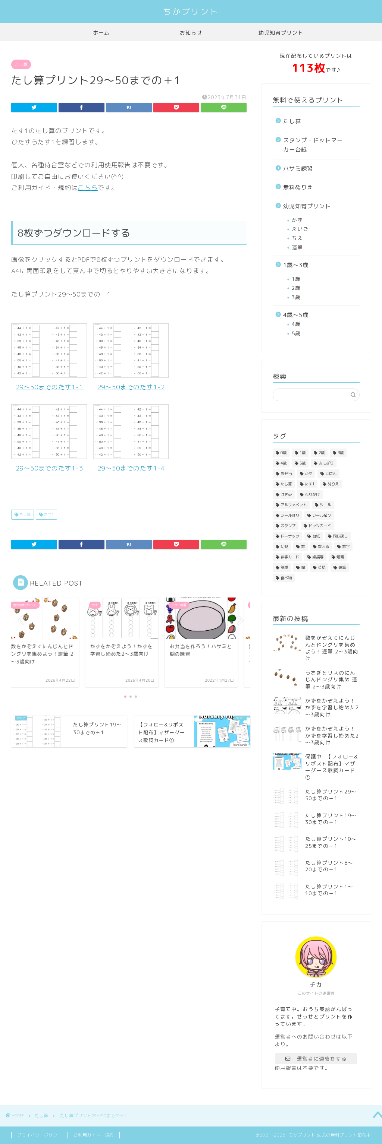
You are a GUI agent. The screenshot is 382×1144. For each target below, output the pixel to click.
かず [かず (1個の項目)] (308, 473)
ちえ (297, 237)
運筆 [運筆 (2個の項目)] (342, 567)
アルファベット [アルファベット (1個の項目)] (294, 504)
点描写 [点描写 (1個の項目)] (317, 557)
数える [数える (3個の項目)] (323, 546)
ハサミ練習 (298, 168)
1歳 (296, 278)
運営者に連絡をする (316, 1058)
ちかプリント (191, 11)
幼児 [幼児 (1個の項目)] (284, 546)
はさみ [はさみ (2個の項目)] (286, 494)
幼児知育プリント (281, 32)
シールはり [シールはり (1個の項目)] (290, 515)
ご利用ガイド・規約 (93, 1135)
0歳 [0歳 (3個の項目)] (283, 452)
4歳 (296, 323)
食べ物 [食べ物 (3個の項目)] (286, 577)
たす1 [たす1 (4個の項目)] (309, 484)
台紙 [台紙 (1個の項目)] (316, 536)
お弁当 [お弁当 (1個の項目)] (286, 473)
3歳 (296, 297)
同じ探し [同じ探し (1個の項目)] (340, 536)
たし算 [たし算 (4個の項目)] (286, 484)
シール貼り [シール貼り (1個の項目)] (321, 515)
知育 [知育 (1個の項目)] (340, 557)
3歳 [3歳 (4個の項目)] (341, 452)
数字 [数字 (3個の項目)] (346, 546)
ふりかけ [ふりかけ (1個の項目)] (312, 494)
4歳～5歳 (296, 315)
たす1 (48, 514)
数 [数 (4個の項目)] (303, 546)
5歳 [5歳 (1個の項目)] (303, 463)
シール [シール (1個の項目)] (325, 504)
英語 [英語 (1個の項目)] (321, 567)
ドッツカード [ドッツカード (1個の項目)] (320, 525)
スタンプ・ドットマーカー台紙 (313, 145)
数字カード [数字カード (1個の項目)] (290, 557)
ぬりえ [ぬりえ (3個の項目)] (333, 484)
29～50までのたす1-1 (49, 357)
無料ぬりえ (298, 187)
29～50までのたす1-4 (131, 438)
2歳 (296, 287)
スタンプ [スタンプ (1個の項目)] (288, 525)
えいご (300, 228)
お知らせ (191, 32)
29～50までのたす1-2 (131, 357)
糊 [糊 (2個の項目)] (303, 567)
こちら (88, 187)
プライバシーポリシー (39, 1135)
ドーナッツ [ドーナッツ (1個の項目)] (290, 536)
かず (297, 220)
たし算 (21, 64)
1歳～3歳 (296, 265)
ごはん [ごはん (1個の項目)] (330, 473)
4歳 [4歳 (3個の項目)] (283, 463)
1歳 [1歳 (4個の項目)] (303, 452)
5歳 (296, 333)
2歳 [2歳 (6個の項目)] (322, 452)
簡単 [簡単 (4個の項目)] (284, 567)
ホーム (101, 32)
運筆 (297, 247)
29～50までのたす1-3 (49, 438)
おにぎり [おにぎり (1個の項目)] (326, 463)
